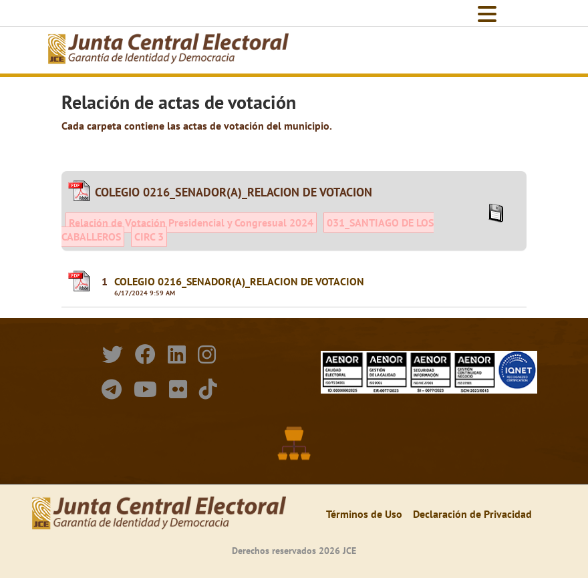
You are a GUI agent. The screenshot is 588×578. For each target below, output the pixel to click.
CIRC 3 (149, 236)
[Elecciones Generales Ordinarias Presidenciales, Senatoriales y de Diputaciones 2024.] (168, 50)
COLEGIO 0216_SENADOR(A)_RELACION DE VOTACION (239, 281)
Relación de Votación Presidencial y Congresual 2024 (191, 222)
